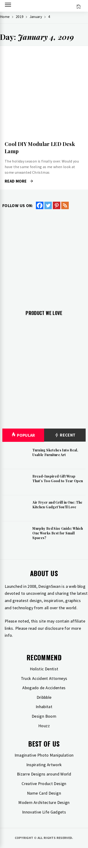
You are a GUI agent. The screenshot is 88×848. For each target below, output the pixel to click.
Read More (19, 181)
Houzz (44, 725)
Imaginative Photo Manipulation (44, 755)
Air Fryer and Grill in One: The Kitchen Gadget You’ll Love (57, 504)
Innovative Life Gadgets (44, 812)
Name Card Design (44, 793)
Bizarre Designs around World (44, 774)
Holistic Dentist (44, 668)
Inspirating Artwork (44, 764)
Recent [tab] (65, 435)
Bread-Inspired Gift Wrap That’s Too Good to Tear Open (57, 478)
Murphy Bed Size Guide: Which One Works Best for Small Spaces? (57, 533)
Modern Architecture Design (43, 802)
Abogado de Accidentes (44, 687)
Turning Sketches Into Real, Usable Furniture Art (55, 452)
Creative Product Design (44, 783)
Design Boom (44, 716)
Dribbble (44, 697)
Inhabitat (44, 706)
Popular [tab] (23, 435)
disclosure (54, 628)
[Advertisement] (44, 256)
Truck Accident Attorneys (44, 678)
